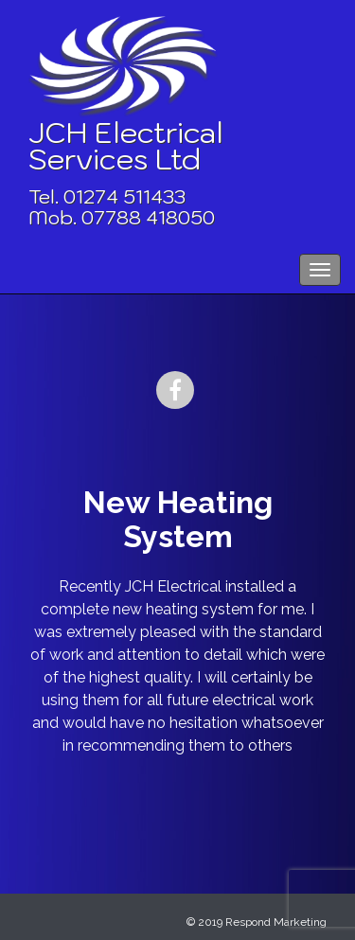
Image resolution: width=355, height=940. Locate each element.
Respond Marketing (276, 922)
